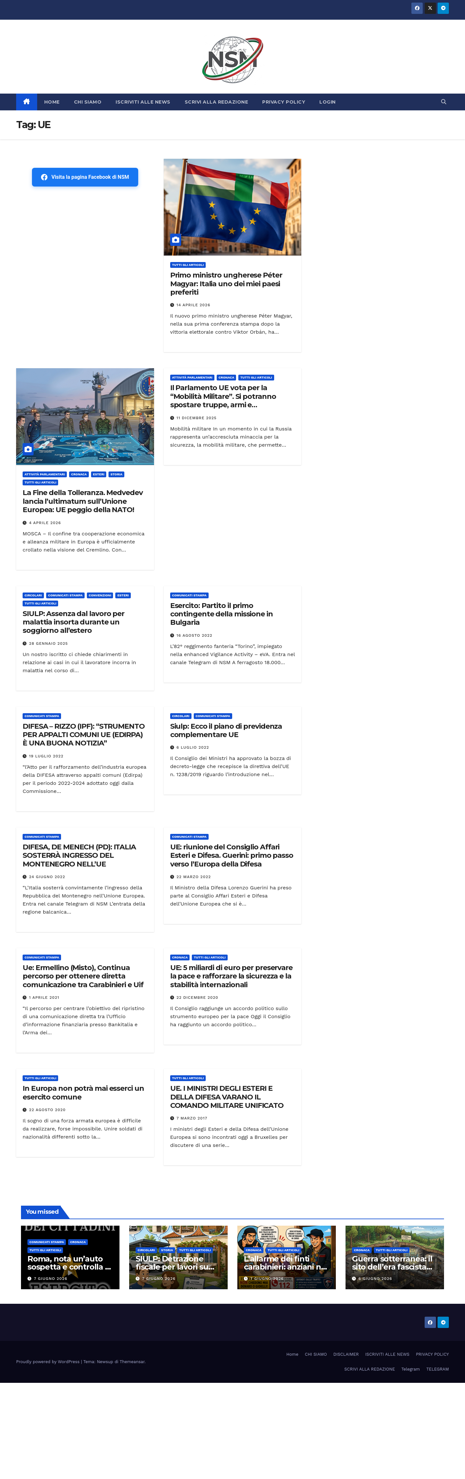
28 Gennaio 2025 (48, 643)
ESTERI (99, 474)
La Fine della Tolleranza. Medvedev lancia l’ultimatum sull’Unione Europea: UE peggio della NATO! (83, 501)
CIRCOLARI (33, 595)
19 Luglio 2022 (46, 756)
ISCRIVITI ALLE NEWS (143, 102)
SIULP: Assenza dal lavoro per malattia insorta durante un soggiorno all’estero (73, 622)
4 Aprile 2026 (45, 523)
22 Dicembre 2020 (197, 997)
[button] (443, 102)
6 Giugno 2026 (375, 1278)
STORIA (116, 474)
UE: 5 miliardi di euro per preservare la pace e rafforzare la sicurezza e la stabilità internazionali (231, 976)
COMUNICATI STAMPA (65, 595)
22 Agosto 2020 (47, 1110)
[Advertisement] (85, 233)
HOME (52, 102)
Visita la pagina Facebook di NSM (85, 177)
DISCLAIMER (346, 1354)
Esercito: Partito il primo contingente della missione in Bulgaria (221, 614)
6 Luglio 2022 (193, 747)
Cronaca (79, 474)
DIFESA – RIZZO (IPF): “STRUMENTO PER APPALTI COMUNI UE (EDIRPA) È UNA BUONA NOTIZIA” (84, 735)
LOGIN (327, 102)
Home (292, 1354)
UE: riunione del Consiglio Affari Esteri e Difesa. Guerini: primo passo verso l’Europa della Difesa (231, 855)
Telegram (410, 1369)
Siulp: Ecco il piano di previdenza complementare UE (226, 730)
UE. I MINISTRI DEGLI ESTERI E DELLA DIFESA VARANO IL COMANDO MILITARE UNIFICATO (227, 1097)
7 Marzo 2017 (192, 1118)
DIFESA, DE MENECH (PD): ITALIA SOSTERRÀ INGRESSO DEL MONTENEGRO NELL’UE (79, 855)
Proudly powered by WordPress (48, 1361)
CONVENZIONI (100, 595)
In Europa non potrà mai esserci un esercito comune (83, 1092)
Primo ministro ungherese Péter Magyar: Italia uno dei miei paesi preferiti (226, 284)
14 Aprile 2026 (194, 305)
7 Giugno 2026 (50, 1278)
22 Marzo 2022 (194, 877)
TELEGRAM (437, 1369)
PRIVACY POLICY (283, 102)
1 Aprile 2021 (44, 997)
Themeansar (132, 1361)
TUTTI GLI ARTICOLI (188, 265)
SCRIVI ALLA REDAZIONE (216, 102)
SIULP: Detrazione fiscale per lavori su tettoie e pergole (172, 1267)
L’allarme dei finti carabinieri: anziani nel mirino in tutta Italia (286, 1267)
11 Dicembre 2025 (197, 418)
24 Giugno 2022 (47, 877)
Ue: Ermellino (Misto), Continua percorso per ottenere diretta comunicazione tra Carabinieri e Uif (83, 976)
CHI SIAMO (88, 102)
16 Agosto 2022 (194, 635)
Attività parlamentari (45, 474)
